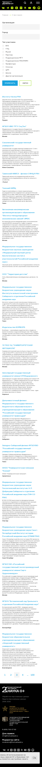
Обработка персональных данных (15, 696)
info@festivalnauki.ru (10, 736)
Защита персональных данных (14, 699)
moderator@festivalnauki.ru (12, 742)
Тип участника (8, 42)
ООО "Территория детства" (15, 274)
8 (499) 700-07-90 (9, 729)
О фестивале (17, 15)
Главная (5, 15)
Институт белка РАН (11, 97)
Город (5, 32)
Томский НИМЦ (9, 188)
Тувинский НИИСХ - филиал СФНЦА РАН (20, 173)
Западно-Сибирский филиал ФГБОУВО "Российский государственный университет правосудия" (20, 448)
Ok (34, 757)
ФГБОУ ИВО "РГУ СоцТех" (14, 126)
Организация (8, 22)
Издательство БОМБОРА (13, 327)
